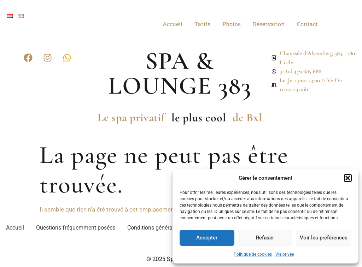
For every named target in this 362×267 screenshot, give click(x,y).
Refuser (265, 238)
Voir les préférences (324, 238)
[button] (347, 178)
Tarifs (202, 24)
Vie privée (284, 254)
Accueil (172, 24)
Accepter (206, 238)
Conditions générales (153, 227)
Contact (307, 24)
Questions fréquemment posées (75, 227)
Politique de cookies (253, 254)
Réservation (269, 24)
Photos (231, 24)
